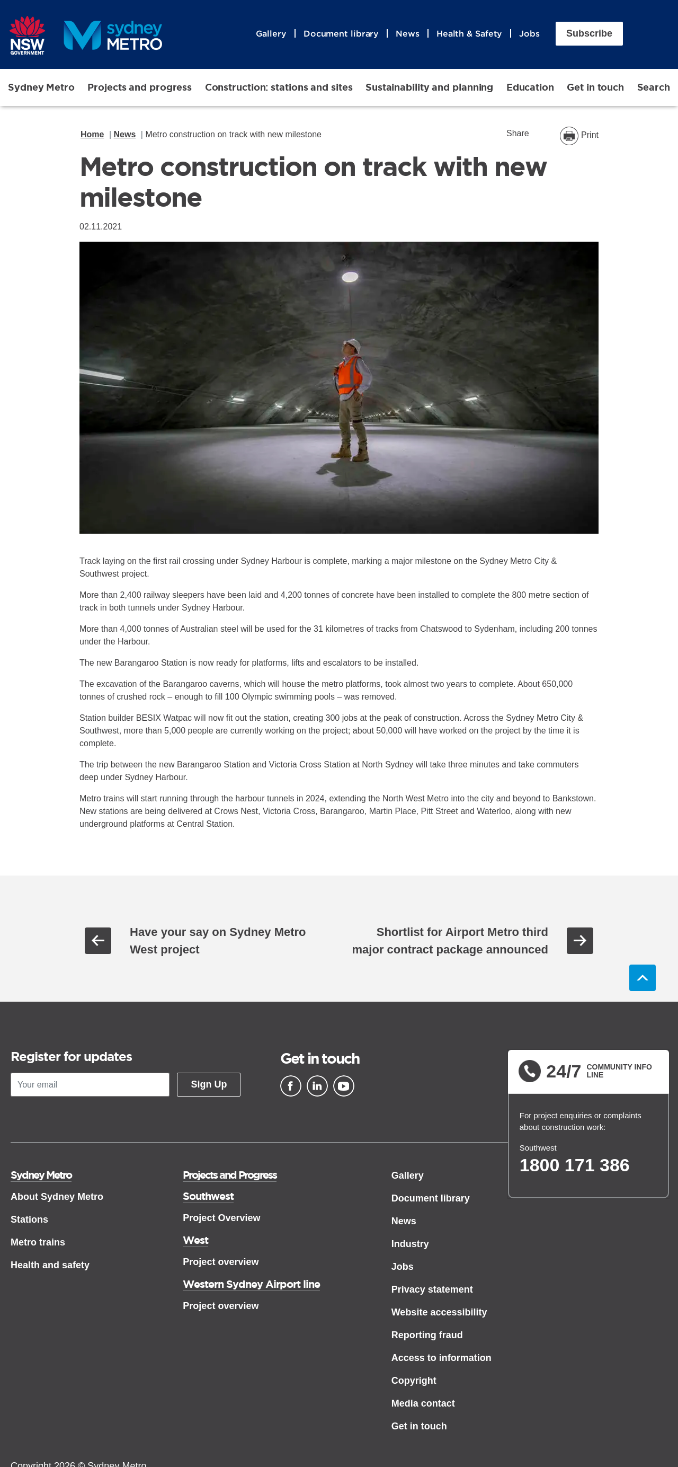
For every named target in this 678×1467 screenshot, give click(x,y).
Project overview (220, 1262)
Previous (98, 940)
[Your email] (90, 1085)
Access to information (441, 1358)
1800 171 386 (575, 1165)
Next (580, 940)
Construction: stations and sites (279, 87)
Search (653, 87)
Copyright (413, 1380)
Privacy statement (432, 1289)
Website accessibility (439, 1312)
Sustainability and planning (429, 87)
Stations (29, 1219)
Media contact (423, 1403)
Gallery (271, 33)
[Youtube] (343, 1086)
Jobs (529, 33)
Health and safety (50, 1265)
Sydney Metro (41, 87)
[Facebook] (290, 1086)
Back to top (642, 978)
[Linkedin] (317, 1086)
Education (530, 87)
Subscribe (589, 33)
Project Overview (221, 1218)
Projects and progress (139, 87)
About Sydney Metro (57, 1196)
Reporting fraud (427, 1335)
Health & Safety (469, 33)
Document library (341, 33)
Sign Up (209, 1084)
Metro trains (38, 1242)
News (408, 33)
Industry (410, 1244)
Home (92, 134)
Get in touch (595, 87)
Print (590, 134)
